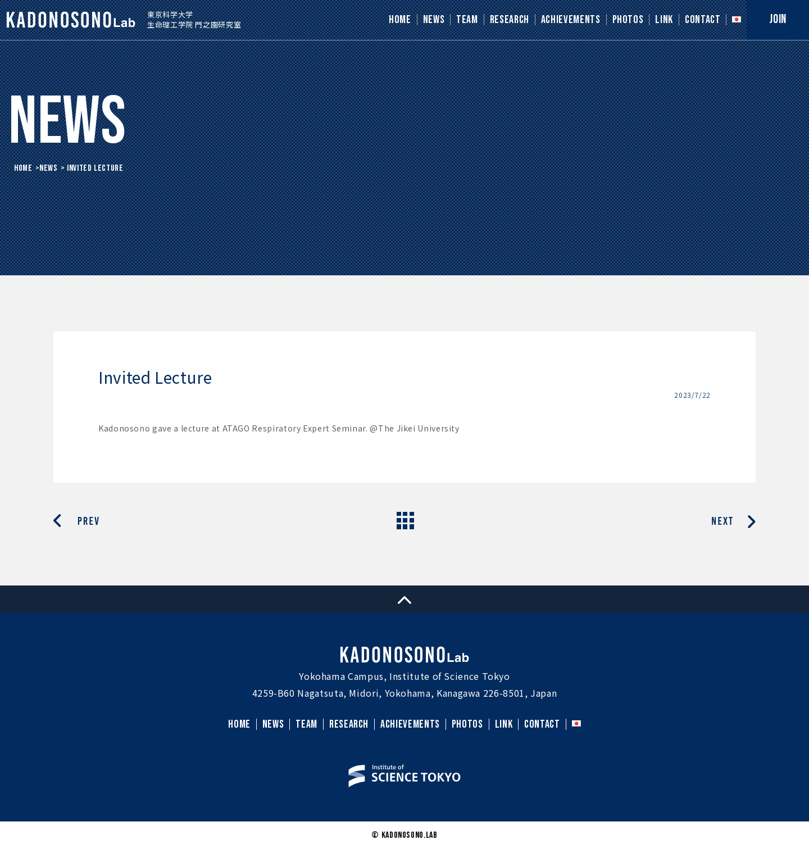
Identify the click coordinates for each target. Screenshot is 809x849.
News (48, 168)
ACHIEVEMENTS (571, 19)
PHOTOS (628, 19)
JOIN (778, 19)
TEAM (467, 19)
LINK (664, 19)
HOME (400, 19)
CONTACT (702, 19)
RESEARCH (509, 19)
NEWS (434, 19)
